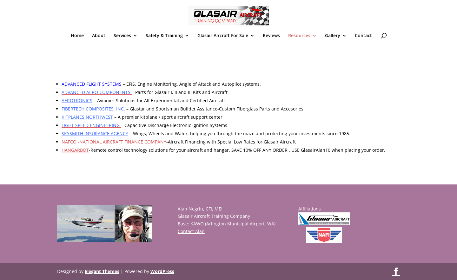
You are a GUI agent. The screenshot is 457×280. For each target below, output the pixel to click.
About (98, 35)
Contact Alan (191, 231)
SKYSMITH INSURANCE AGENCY (95, 133)
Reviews (271, 35)
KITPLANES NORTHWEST (87, 117)
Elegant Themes (102, 271)
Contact (363, 35)
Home (77, 35)
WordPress (162, 271)
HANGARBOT (75, 150)
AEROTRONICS (77, 100)
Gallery (332, 35)
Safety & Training (164, 35)
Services (122, 35)
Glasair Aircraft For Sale (222, 35)
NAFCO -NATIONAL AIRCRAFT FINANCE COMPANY (114, 142)
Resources (299, 35)
